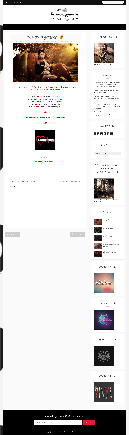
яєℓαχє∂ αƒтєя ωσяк (110, 220)
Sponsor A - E (30, 27)
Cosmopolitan (55, 41)
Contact (107, 27)
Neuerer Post (12, 234)
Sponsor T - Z (77, 27)
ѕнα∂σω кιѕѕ (107, 236)
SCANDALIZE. (71, 41)
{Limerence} (46, 41)
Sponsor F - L (46, 27)
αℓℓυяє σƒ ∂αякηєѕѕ (109, 252)
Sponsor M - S (62, 27)
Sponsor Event (94, 27)
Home (19, 27)
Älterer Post (77, 234)
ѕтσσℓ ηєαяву (108, 228)
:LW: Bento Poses (38, 41)
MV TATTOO (63, 41)
